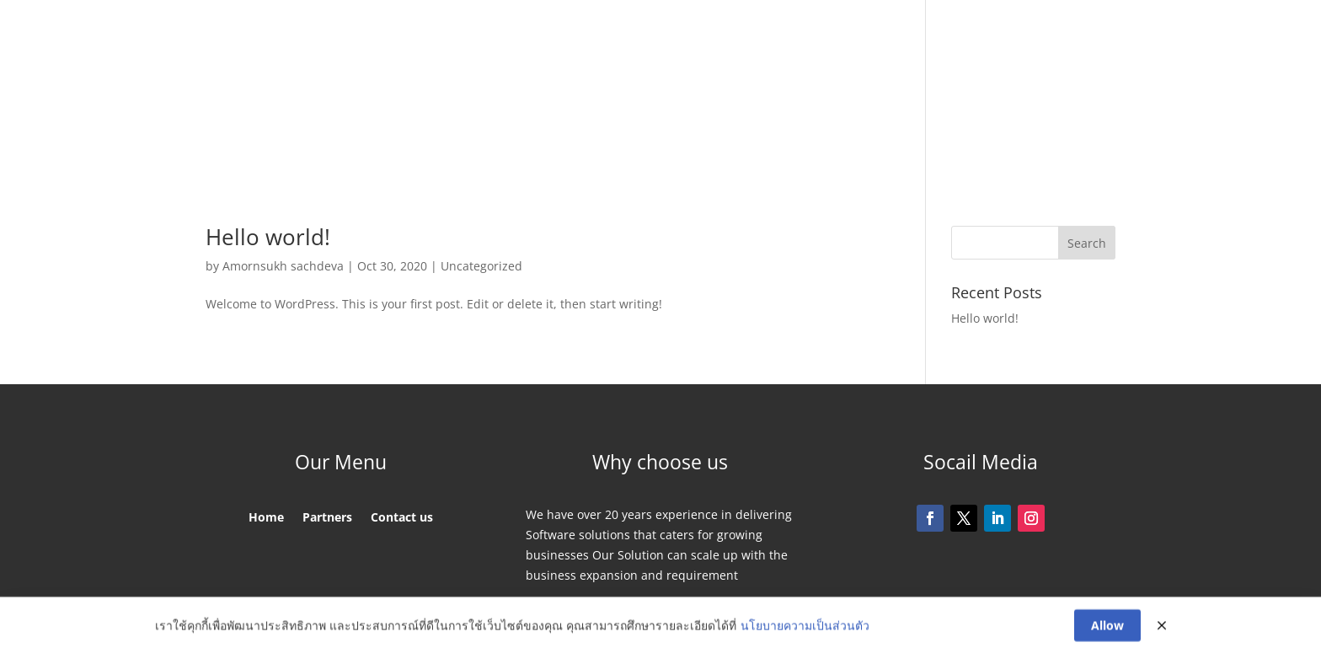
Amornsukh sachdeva (283, 266)
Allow (1107, 627)
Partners (556, 98)
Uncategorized (481, 266)
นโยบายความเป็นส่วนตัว (805, 627)
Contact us (819, 98)
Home (487, 98)
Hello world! (268, 237)
